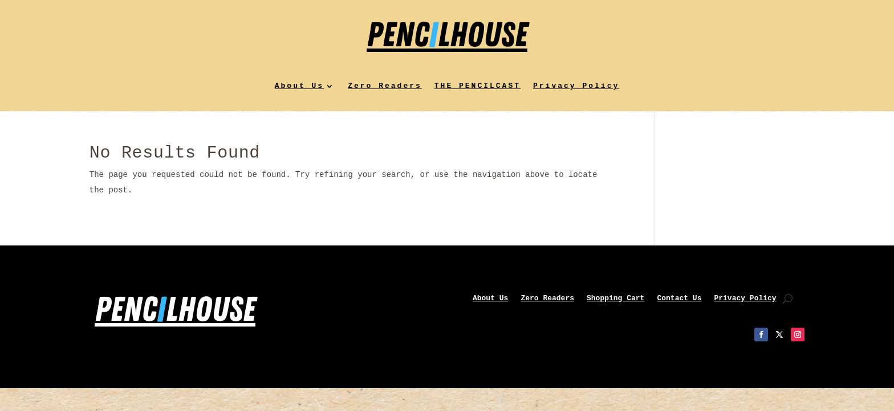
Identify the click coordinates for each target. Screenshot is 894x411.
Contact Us (679, 298)
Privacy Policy (576, 86)
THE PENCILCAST (477, 86)
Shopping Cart (615, 298)
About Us (299, 86)
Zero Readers (385, 86)
